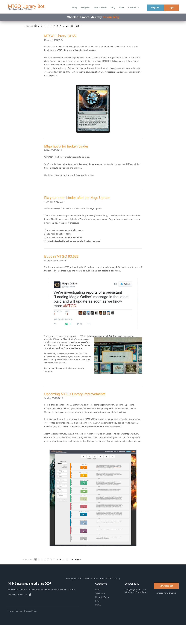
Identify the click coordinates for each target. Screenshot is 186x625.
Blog (74, 7)
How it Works (100, 7)
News (121, 7)
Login (171, 7)
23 (72, 25)
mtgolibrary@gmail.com (136, 592)
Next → (78, 25)
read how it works (167, 592)
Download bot (166, 585)
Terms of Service (15, 611)
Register (155, 7)
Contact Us (133, 7)
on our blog (111, 17)
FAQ (113, 7)
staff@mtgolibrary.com (135, 589)
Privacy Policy (30, 611)
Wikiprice (85, 7)
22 (67, 25)
